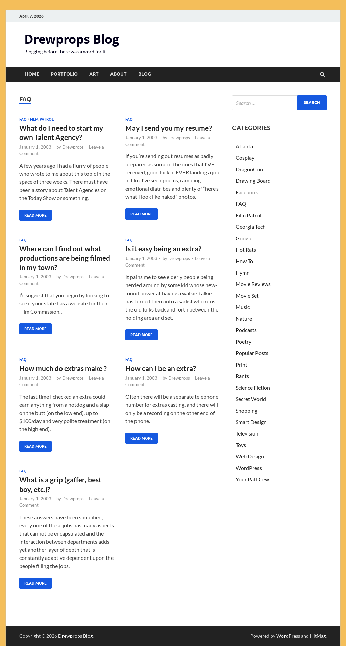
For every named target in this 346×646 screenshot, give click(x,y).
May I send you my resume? (168, 128)
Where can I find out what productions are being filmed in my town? (64, 257)
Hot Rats (246, 249)
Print (241, 364)
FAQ (23, 119)
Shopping (246, 410)
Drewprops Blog (71, 39)
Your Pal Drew (252, 479)
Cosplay (245, 157)
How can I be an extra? (160, 368)
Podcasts (246, 330)
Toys (241, 445)
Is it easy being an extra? (163, 248)
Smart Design (251, 422)
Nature (244, 318)
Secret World (251, 399)
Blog (144, 74)
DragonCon (249, 169)
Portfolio (64, 74)
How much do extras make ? (63, 368)
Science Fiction (253, 387)
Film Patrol (42, 119)
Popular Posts (252, 353)
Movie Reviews (253, 284)
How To (244, 261)
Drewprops (73, 147)
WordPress (249, 468)
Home (32, 74)
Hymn (243, 272)
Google (244, 238)
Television (247, 433)
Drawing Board (253, 180)
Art (94, 74)
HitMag (318, 636)
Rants (242, 376)
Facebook (247, 192)
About (118, 74)
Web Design (250, 456)
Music (243, 307)
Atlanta (244, 146)
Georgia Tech (251, 226)
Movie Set (247, 295)
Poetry (243, 341)
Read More (33, 214)
